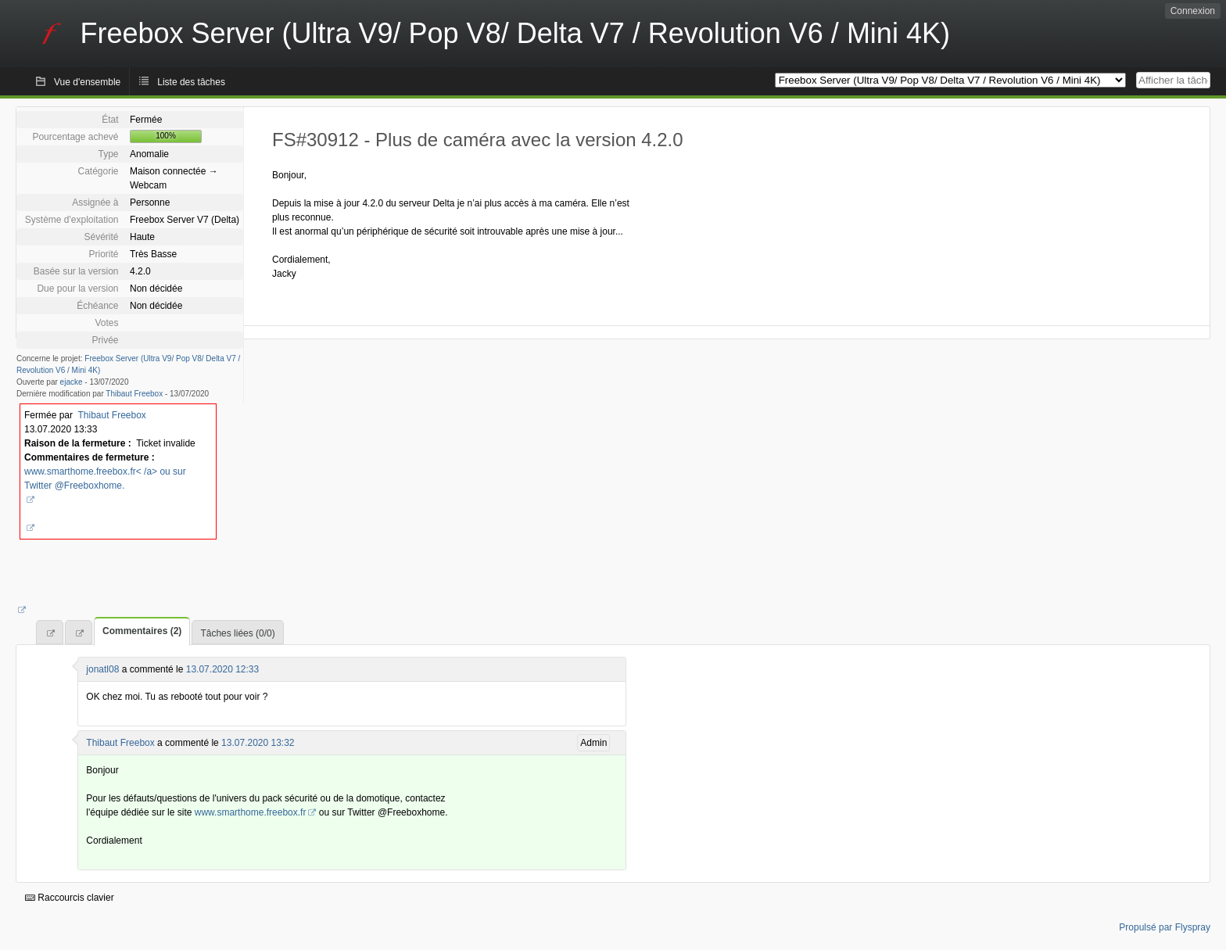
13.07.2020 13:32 (257, 742)
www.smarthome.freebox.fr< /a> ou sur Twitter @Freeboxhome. (105, 478)
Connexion (1192, 10)
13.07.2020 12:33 (222, 669)
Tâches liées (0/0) (237, 633)
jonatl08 (102, 669)
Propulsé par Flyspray (1164, 927)
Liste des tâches (191, 82)
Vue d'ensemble (87, 82)
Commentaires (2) (141, 631)
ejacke (71, 382)
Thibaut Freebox (134, 393)
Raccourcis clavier (69, 897)
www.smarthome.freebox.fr (250, 812)
